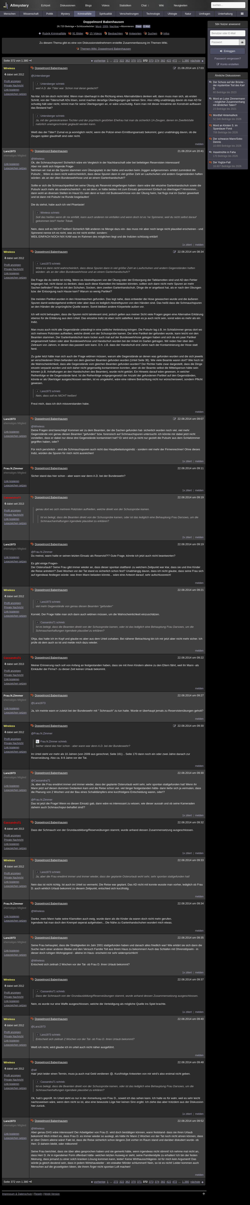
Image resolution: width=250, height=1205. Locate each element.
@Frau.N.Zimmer (41, 551)
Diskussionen (67, 5)
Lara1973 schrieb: (48, 263)
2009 (105, 26)
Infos (166, 33)
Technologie (153, 13)
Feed (138, 26)
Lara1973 (10, 151)
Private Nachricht (13, 85)
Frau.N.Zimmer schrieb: (51, 741)
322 (121, 60)
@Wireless (37, 158)
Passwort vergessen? (228, 58)
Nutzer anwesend (227, 24)
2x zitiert (187, 537)
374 (157, 60)
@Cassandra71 (40, 780)
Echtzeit (45, 5)
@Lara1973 (38, 703)
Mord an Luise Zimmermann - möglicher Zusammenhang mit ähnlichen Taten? (227, 104)
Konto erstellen (229, 64)
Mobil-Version (52, 1193)
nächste (195, 60)
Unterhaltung (225, 13)
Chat (145, 5)
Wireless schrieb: (48, 212)
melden (199, 144)
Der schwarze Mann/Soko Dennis (227, 142)
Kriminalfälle (85, 13)
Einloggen (229, 51)
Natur (188, 13)
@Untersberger (40, 75)
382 (163, 60)
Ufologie (172, 13)
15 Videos (96, 33)
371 (139, 60)
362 (127, 60)
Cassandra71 (12, 497)
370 (133, 60)
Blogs (88, 5)
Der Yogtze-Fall (227, 164)
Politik (49, 13)
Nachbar (114, 26)
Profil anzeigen (12, 81)
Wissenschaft (30, 13)
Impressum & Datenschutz (17, 1193)
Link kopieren (11, 89)
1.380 (185, 60)
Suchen (152, 33)
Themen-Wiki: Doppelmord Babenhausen (105, 48)
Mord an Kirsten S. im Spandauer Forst (227, 129)
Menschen (10, 13)
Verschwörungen (129, 13)
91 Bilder (77, 33)
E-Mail (147, 26)
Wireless (9, 68)
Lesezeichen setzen (15, 94)
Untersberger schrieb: (50, 83)
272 (115, 60)
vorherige (99, 60)
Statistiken (125, 5)
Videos (105, 5)
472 (174, 60)
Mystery (65, 13)
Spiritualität (105, 13)
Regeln (38, 1193)
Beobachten (115, 33)
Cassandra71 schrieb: (50, 622)
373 (151, 60)
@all (34, 1069)
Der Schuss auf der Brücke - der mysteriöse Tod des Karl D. (227, 87)
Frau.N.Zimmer (13, 468)
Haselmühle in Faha (227, 154)
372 (145, 60)
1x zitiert (187, 244)
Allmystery (19, 5)
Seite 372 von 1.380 (18, 60)
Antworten (135, 33)
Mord (98, 26)
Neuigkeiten (180, 5)
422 (169, 60)
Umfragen (204, 13)
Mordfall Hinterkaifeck (227, 117)
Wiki (161, 5)
